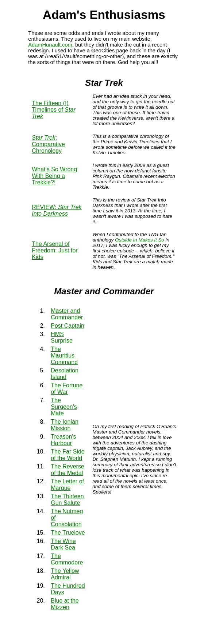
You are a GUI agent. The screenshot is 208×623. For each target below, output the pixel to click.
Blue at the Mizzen (65, 604)
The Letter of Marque (67, 484)
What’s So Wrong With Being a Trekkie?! (54, 175)
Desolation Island (64, 373)
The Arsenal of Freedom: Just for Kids (54, 250)
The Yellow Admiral (65, 574)
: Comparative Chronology (48, 144)
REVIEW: (56, 210)
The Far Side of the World (67, 454)
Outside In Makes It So (139, 240)
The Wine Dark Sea (63, 544)
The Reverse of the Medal (67, 469)
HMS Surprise (62, 337)
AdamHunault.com (50, 45)
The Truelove (68, 533)
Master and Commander (67, 314)
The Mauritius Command (64, 355)
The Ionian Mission (64, 425)
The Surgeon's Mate (64, 406)
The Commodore (67, 559)
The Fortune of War (66, 388)
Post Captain (67, 326)
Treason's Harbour (63, 440)
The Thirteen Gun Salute (67, 499)
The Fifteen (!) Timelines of (53, 109)
